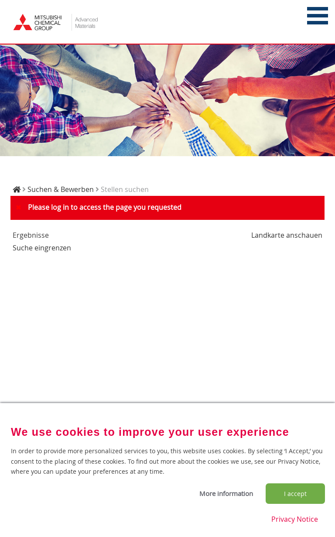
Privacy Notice (294, 519)
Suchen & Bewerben (60, 189)
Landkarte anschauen (286, 235)
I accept (295, 493)
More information (226, 493)
